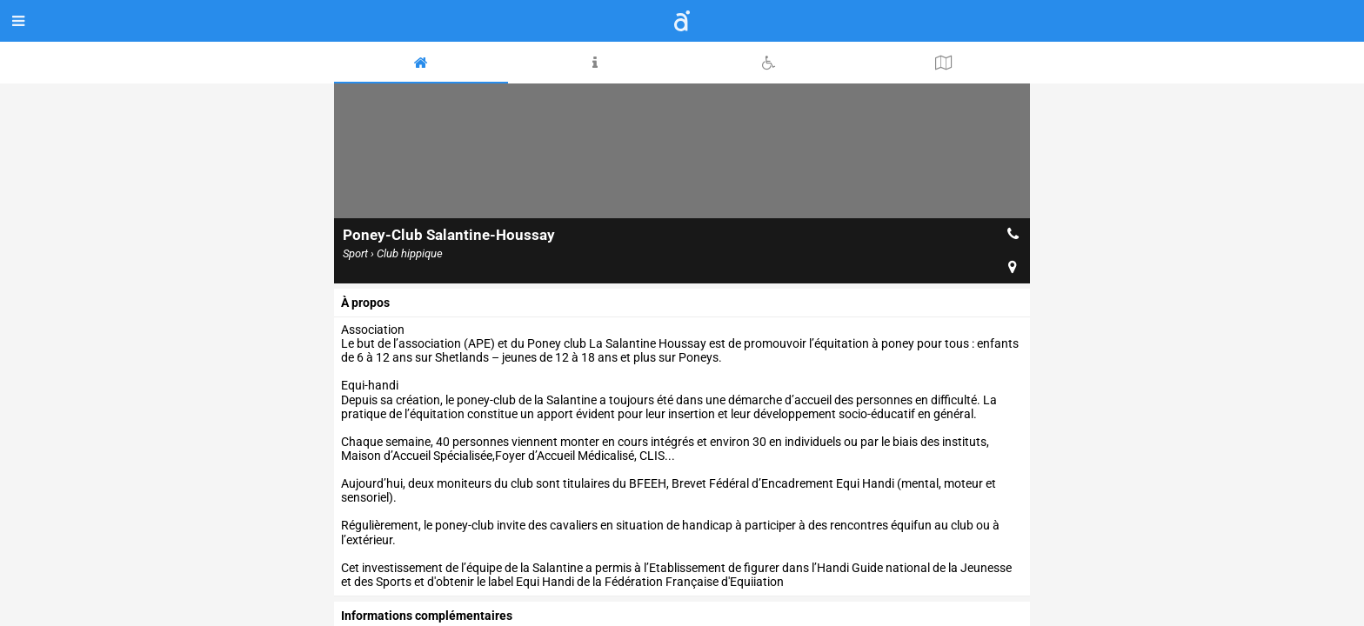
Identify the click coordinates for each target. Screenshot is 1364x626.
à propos (365, 303)
